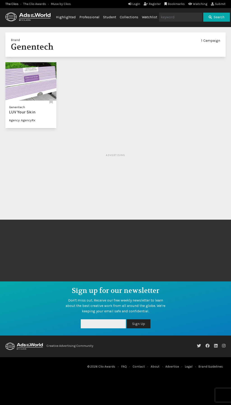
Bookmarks (174, 4)
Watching (197, 4)
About (155, 366)
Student (109, 17)
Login (134, 4)
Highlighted (66, 17)
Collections (129, 17)
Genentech (17, 107)
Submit (218, 4)
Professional (89, 17)
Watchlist (149, 17)
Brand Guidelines (210, 366)
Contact (139, 366)
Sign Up (138, 324)
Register (152, 4)
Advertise (172, 366)
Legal (188, 366)
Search (216, 17)
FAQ (124, 366)
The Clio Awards (34, 4)
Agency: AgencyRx (22, 120)
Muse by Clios (61, 4)
